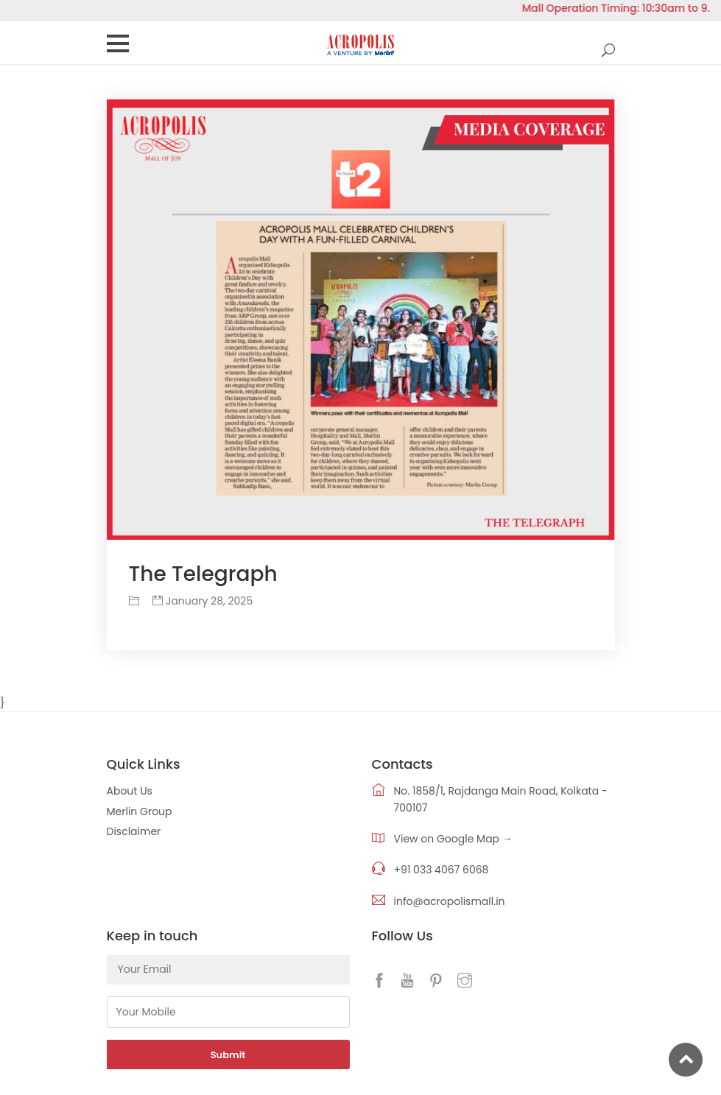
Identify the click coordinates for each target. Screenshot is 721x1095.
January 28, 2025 (202, 601)
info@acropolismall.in (449, 901)
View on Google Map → (453, 838)
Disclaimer (134, 831)
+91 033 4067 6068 (441, 869)
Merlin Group (139, 811)
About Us (129, 791)
